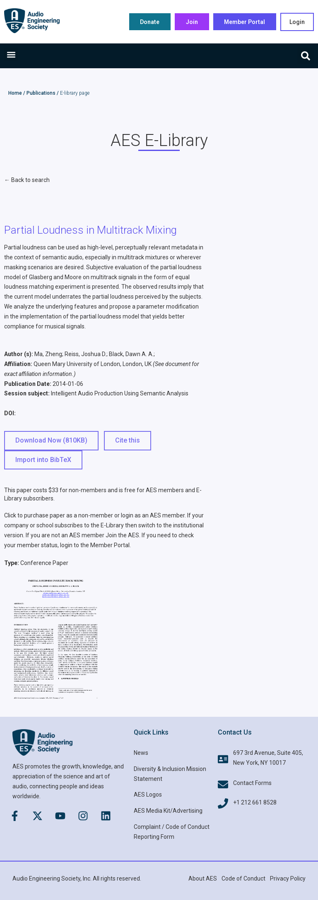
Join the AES (122, 535)
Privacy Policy (288, 878)
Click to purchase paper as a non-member (58, 515)
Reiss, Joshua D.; (86, 354)
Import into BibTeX (43, 460)
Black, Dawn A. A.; (132, 354)
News (141, 752)
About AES (202, 878)
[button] (11, 54)
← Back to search (27, 180)
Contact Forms (252, 783)
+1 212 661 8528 (255, 802)
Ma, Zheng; (48, 354)
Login (297, 22)
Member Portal (110, 545)
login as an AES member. (153, 515)
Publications (40, 93)
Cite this (127, 440)
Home (15, 93)
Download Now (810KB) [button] (51, 440)
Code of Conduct (243, 878)
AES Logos (148, 794)
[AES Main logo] (32, 20)
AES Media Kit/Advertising (168, 810)
